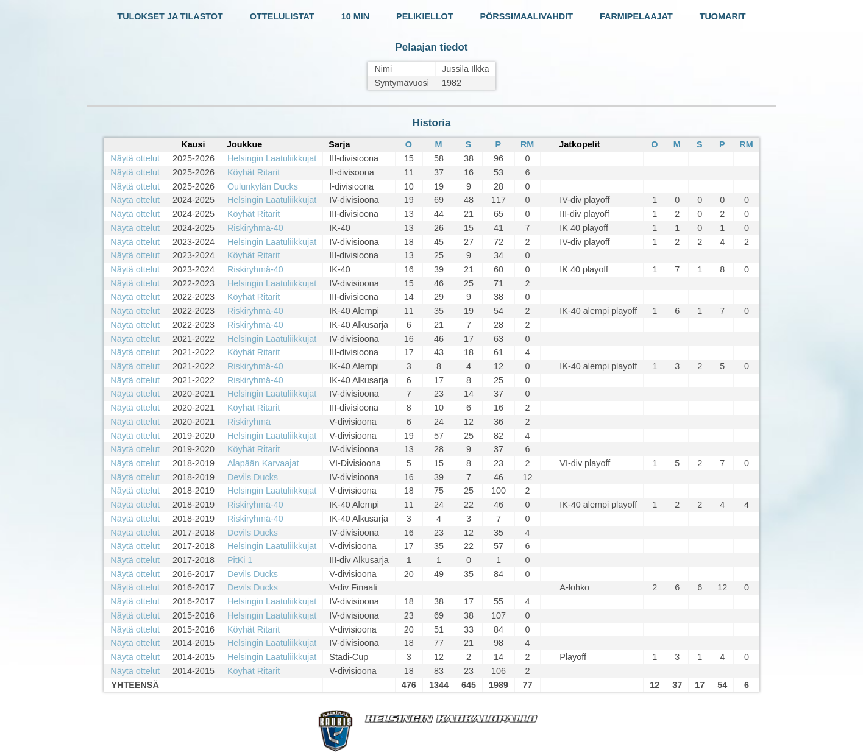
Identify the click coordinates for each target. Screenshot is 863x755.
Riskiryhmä (249, 422)
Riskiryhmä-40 (255, 228)
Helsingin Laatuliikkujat (271, 158)
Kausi (193, 144)
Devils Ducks (252, 477)
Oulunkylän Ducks (262, 186)
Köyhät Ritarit (253, 172)
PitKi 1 (240, 560)
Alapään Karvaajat (263, 463)
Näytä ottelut (135, 158)
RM (527, 144)
